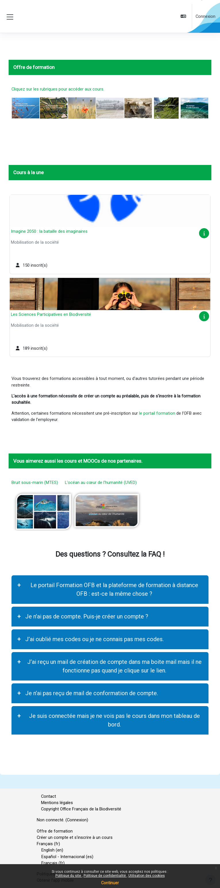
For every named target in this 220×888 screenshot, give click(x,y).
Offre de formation (55, 831)
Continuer (110, 883)
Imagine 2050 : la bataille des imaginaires (49, 231)
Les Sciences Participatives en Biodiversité (51, 314)
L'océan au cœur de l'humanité (92, 482)
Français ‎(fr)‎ (48, 843)
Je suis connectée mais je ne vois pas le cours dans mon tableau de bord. (114, 720)
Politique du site (68, 876)
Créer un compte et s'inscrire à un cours (75, 837)
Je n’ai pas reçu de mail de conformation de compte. (91, 693)
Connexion (205, 16)
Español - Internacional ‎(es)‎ (67, 856)
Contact (48, 796)
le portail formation (157, 413)
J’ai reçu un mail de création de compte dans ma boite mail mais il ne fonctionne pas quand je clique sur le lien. (114, 666)
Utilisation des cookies (146, 876)
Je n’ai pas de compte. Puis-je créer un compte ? (86, 616)
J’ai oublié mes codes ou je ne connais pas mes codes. (94, 639)
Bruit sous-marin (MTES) (36, 482)
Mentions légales (57, 802)
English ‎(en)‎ (52, 850)
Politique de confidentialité (105, 876)
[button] (184, 16)
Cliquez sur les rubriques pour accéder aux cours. (57, 89)
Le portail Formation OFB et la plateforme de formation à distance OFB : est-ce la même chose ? (114, 589)
